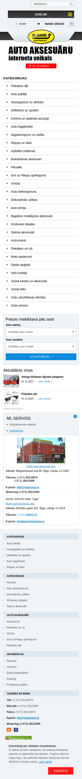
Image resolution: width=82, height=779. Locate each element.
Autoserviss (16, 430)
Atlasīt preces (40, 357)
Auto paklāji (19, 94)
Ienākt (22, 23)
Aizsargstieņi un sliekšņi (27, 102)
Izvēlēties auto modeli (20, 346)
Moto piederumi (21, 256)
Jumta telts (18, 289)
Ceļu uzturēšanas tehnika (28, 297)
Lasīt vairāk (45, 761)
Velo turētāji (19, 273)
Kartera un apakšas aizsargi (30, 118)
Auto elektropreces (24, 191)
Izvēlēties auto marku (20, 332)
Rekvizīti (11, 661)
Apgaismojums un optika (27, 134)
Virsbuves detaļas (23, 224)
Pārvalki (16, 167)
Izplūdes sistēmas (23, 151)
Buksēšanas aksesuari (26, 159)
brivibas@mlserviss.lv (30, 521)
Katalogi (11, 678)
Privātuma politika (17, 684)
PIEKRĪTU (61, 771)
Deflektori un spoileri (25, 110)
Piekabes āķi (19, 86)
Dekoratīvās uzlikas (24, 200)
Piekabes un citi (21, 248)
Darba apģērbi (20, 265)
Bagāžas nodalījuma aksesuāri (32, 216)
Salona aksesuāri (22, 232)
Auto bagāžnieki (22, 126)
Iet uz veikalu (41, 65)
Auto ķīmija (18, 208)
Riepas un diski (21, 143)
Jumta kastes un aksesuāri (29, 281)
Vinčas (15, 183)
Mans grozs (54, 23)
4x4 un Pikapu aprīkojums (28, 175)
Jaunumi (11, 666)
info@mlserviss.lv (28, 487)
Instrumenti (18, 240)
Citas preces (19, 305)
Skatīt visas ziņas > (13, 408)
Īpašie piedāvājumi (17, 672)
